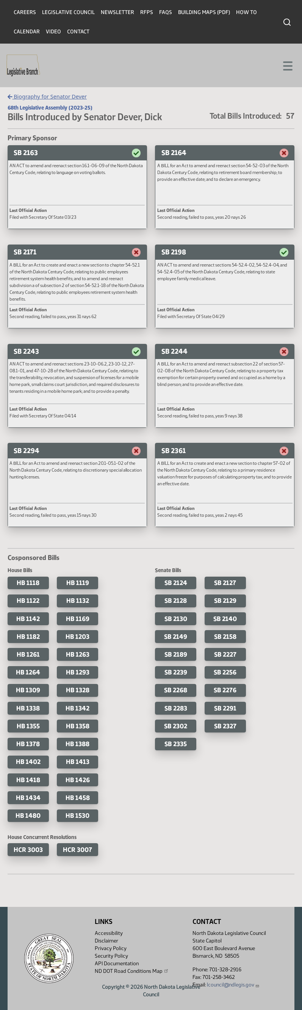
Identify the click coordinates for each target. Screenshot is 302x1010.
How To (246, 12)
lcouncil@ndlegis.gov (233, 985)
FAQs (165, 12)
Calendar (27, 31)
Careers (25, 12)
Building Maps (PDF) (204, 12)
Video (53, 31)
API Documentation (117, 963)
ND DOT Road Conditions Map (132, 971)
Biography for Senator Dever (47, 96)
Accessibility (109, 933)
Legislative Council (68, 12)
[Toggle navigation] (287, 65)
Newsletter (117, 12)
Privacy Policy (111, 948)
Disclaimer (106, 941)
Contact (78, 31)
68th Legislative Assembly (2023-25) (50, 107)
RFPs (146, 12)
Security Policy (111, 956)
